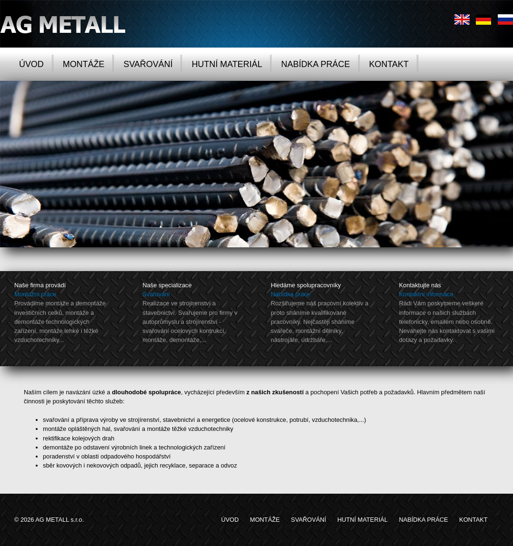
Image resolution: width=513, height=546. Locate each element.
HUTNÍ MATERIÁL (226, 64)
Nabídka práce (291, 294)
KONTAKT (389, 64)
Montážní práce (35, 294)
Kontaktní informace (426, 294)
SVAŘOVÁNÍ (147, 64)
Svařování (156, 294)
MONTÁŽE (84, 64)
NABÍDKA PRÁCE (315, 64)
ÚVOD (31, 64)
